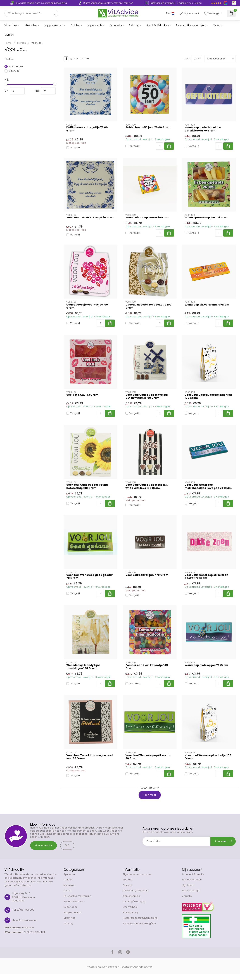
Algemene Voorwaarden (137, 874)
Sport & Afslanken (157, 25)
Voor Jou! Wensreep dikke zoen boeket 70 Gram (206, 576)
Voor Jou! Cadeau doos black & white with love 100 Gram (146, 486)
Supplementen (53, 25)
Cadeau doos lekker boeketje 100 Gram (148, 306)
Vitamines (10, 25)
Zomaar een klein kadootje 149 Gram (146, 667)
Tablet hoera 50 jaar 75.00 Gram (147, 127)
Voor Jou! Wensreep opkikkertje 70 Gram (147, 757)
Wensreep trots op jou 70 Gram (206, 665)
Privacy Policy (130, 912)
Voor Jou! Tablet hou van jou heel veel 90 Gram (89, 757)
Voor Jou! (36, 42)
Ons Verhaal (130, 907)
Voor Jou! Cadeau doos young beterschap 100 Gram (87, 486)
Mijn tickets (188, 885)
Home (8, 42)
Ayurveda (116, 25)
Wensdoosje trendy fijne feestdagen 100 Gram (83, 667)
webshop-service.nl (143, 966)
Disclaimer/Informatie (135, 890)
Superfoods (94, 25)
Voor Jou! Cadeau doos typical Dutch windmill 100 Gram (146, 396)
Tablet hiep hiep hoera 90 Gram (147, 217)
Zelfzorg (134, 25)
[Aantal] (159, 146)
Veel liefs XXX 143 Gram (82, 394)
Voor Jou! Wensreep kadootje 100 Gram (208, 757)
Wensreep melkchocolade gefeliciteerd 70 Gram (203, 129)
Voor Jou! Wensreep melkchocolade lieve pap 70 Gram (208, 486)
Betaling (127, 879)
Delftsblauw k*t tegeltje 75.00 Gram (87, 129)
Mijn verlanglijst (191, 890)
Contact (127, 885)
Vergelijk (75, 147)
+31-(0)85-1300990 (23, 909)
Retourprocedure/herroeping (140, 918)
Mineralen (31, 25)
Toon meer (149, 795)
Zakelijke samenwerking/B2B (139, 923)
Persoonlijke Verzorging (191, 25)
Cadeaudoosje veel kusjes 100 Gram (87, 306)
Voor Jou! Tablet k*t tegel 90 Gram (90, 217)
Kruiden (75, 25)
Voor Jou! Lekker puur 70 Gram (146, 575)
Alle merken (16, 66)
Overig (217, 25)
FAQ (67, 845)
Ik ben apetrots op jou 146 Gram (206, 217)
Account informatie (193, 874)
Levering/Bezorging (134, 901)
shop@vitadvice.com (24, 920)
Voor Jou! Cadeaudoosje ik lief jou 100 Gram (208, 396)
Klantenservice (43, 845)
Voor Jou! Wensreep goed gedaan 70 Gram (89, 576)
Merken (9, 34)
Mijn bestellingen (192, 879)
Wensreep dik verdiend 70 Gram (207, 304)
